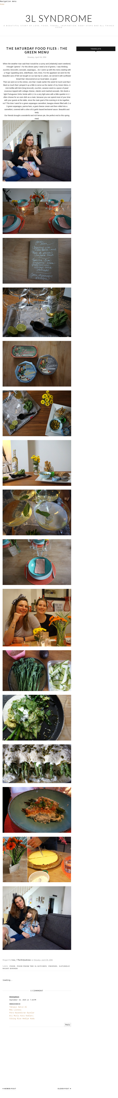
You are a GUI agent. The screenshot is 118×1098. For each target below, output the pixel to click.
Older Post (63, 1088)
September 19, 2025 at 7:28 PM (22, 1000)
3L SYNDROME (59, 18)
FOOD (12, 966)
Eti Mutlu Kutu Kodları (21, 1016)
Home (2, 4)
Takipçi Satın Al (18, 1007)
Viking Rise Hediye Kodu (21, 1019)
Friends (53, 966)
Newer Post (10, 1088)
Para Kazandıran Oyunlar (21, 1013)
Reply (67, 1025)
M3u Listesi (15, 1010)
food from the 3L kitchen (32, 966)
